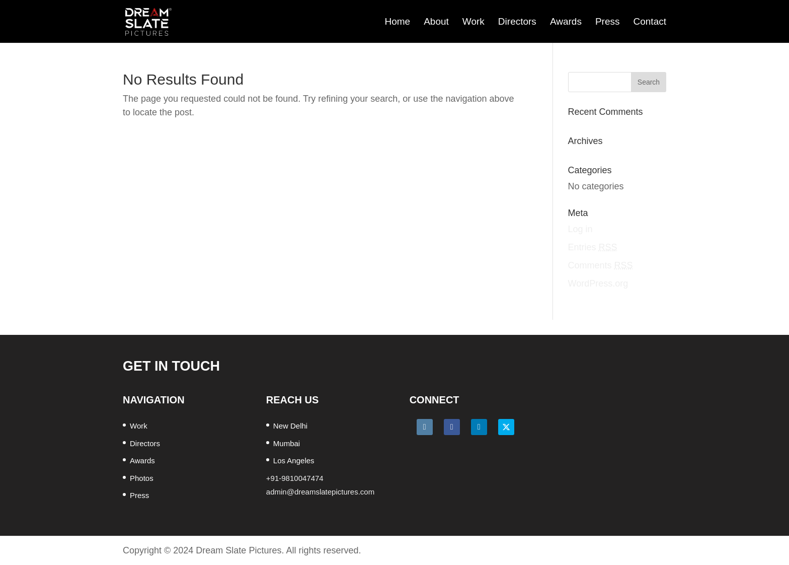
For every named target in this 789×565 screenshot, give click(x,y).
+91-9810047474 (295, 478)
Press (607, 22)
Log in (580, 229)
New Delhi (290, 425)
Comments (600, 265)
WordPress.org (598, 283)
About (436, 22)
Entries (592, 247)
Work (473, 22)
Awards (566, 22)
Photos (141, 478)
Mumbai (286, 443)
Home (397, 22)
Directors (517, 22)
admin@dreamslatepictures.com (320, 491)
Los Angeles (293, 460)
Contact (650, 22)
